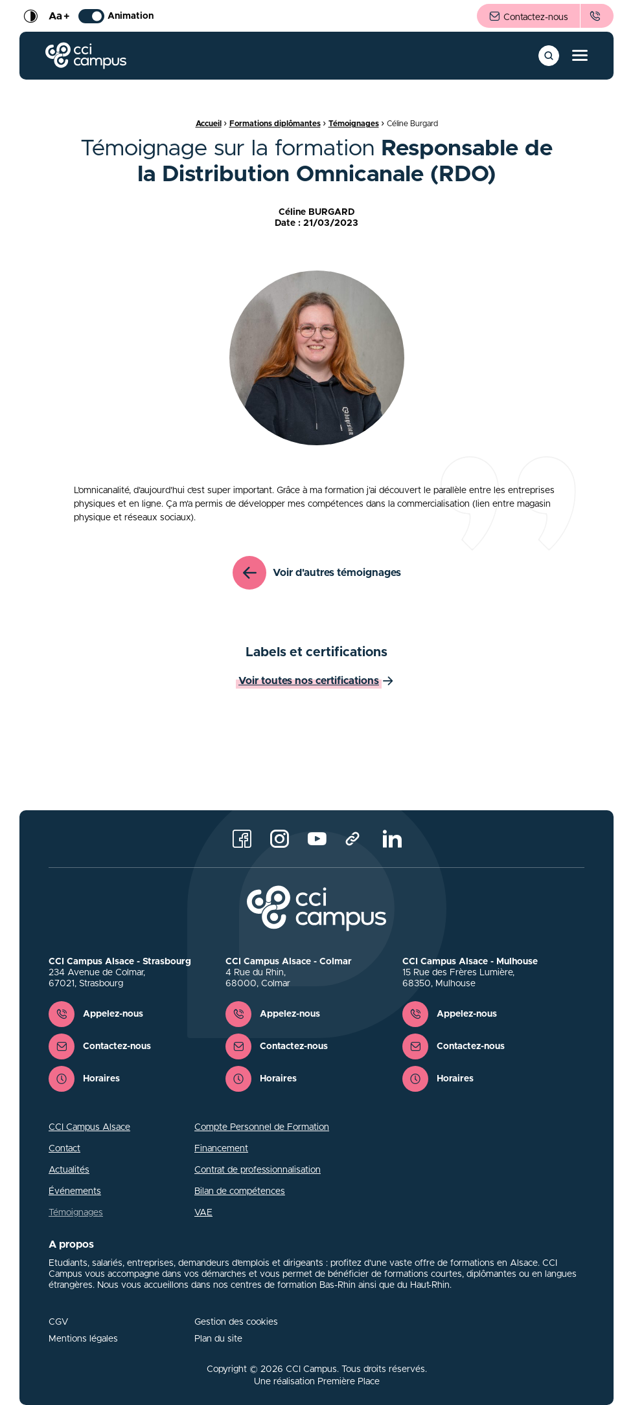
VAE (203, 1212)
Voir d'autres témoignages (317, 573)
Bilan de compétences (239, 1191)
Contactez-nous (528, 17)
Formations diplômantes (275, 123)
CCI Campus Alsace (89, 1127)
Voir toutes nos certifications (308, 681)
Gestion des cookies (236, 1322)
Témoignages (353, 123)
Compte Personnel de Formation (261, 1127)
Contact (64, 1148)
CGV (58, 1322)
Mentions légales (83, 1339)
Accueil (209, 123)
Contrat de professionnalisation (257, 1170)
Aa (59, 16)
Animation (116, 16)
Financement (221, 1148)
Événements (75, 1191)
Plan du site (218, 1339)
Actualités (69, 1170)
